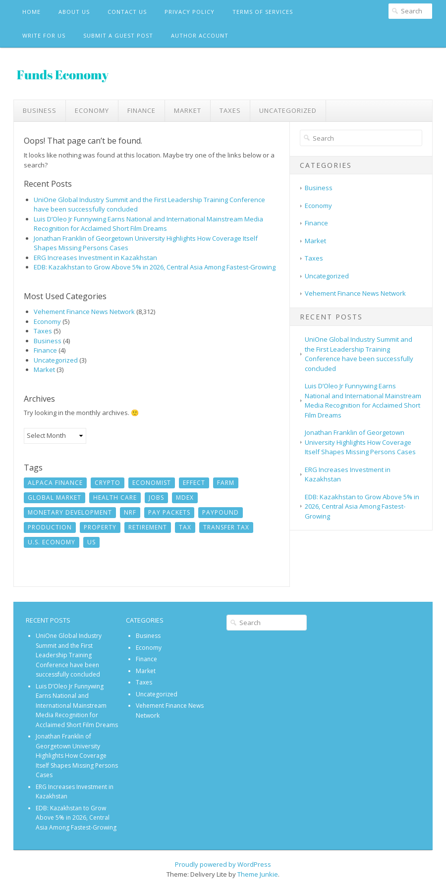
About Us (74, 11)
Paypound (220, 512)
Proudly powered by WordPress (223, 864)
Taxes (230, 110)
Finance (141, 110)
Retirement (147, 527)
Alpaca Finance (55, 482)
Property (100, 527)
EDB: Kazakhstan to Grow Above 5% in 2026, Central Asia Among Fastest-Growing (155, 267)
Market (187, 110)
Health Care (115, 497)
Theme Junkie (257, 874)
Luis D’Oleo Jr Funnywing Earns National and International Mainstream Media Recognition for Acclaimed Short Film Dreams (148, 223)
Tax (185, 527)
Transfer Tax (226, 527)
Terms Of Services (262, 11)
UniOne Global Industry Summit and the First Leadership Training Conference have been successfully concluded (359, 354)
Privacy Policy (190, 11)
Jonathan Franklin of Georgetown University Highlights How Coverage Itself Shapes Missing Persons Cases (360, 442)
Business (39, 110)
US (91, 542)
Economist (151, 482)
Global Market (54, 497)
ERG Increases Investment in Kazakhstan (95, 257)
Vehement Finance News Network (84, 311)
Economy (92, 110)
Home (31, 11)
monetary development (70, 512)
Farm (225, 482)
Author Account (199, 35)
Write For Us (43, 35)
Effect (194, 482)
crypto (107, 482)
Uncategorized (288, 110)
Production (50, 527)
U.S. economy (51, 542)
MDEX (185, 497)
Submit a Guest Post (118, 35)
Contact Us (127, 11)
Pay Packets (169, 512)
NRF (130, 512)
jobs (156, 497)
